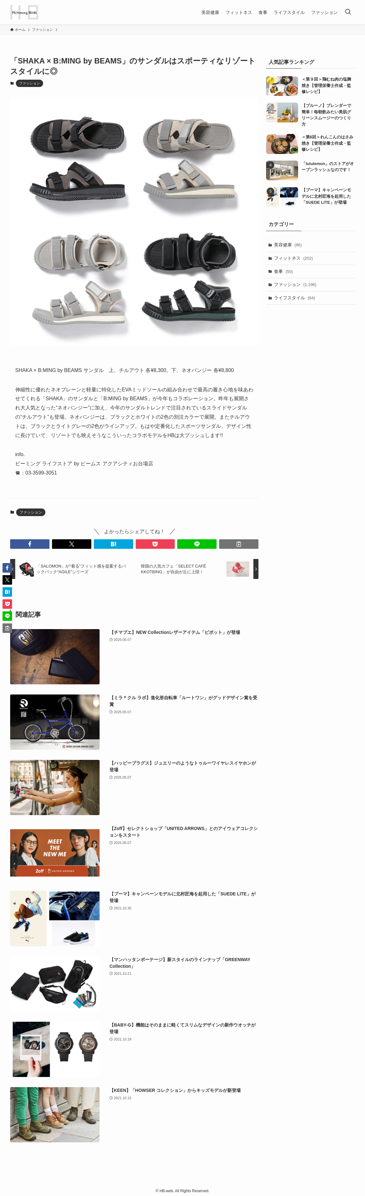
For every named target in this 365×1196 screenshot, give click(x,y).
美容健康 (288, 244)
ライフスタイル (294, 297)
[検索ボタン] (348, 12)
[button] (29, 544)
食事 (283, 271)
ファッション (29, 83)
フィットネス (293, 258)
